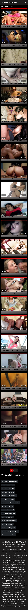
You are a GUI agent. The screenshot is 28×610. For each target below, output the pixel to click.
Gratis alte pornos (21, 589)
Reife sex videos (7, 591)
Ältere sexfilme (14, 575)
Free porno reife (13, 578)
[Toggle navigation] (25, 2)
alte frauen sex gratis (8, 492)
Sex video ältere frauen (18, 591)
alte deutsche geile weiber (9, 481)
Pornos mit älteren (11, 582)
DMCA (24, 551)
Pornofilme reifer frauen (9, 599)
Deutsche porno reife (13, 603)
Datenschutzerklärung (18, 549)
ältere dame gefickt (7, 517)
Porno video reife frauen (12, 580)
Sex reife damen (18, 573)
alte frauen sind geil (7, 506)
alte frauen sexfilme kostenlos (10, 503)
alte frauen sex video (8, 499)
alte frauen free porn (8, 485)
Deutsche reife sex (14, 587)
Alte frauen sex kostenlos (18, 594)
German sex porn (11, 564)
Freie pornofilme (6, 562)
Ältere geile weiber (15, 576)
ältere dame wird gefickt (9, 520)
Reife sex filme (11, 589)
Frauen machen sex (8, 598)
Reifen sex (11, 560)
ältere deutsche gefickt (8, 528)
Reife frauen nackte (8, 592)
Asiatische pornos (20, 598)
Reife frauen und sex (13, 571)
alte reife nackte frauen (8, 513)
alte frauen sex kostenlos (9, 495)
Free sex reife (9, 607)
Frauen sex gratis (19, 592)
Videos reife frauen (8, 569)
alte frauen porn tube (8, 488)
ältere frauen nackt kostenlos (10, 531)
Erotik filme (20, 564)
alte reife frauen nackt (8, 510)
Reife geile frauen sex (7, 596)
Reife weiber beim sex (14, 605)
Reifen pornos (6, 583)
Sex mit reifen (21, 567)
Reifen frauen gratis (16, 583)
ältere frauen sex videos (8, 535)
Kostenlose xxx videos (17, 554)
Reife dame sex (21, 582)
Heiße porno (7, 554)
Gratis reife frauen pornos (9, 567)
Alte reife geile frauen (20, 596)
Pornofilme (5, 560)
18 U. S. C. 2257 (6, 549)
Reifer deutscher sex (19, 607)
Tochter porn (15, 562)
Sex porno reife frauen (9, 3)
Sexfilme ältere (6, 594)
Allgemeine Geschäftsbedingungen (12, 551)
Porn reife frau (9, 573)
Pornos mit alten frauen (19, 566)
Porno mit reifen (15, 585)
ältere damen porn (7, 524)
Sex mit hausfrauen (20, 560)
